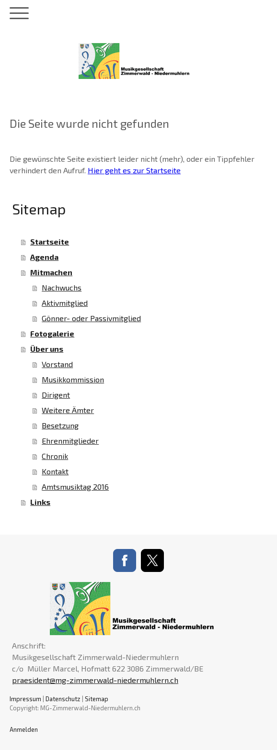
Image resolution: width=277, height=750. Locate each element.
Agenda (44, 256)
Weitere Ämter (68, 409)
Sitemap (96, 699)
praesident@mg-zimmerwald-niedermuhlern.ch (95, 679)
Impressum (25, 699)
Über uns (46, 348)
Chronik (55, 455)
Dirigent (56, 394)
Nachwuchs (61, 287)
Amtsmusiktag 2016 (75, 486)
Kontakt (55, 471)
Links (40, 501)
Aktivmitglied (65, 302)
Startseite (49, 241)
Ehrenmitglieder (70, 440)
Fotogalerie (52, 333)
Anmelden (24, 729)
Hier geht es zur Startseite (134, 170)
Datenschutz (63, 699)
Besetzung (60, 425)
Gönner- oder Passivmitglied (91, 318)
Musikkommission (73, 379)
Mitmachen (51, 272)
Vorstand (57, 364)
